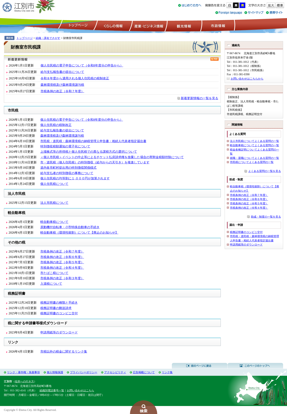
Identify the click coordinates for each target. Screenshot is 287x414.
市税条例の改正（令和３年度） (62, 278)
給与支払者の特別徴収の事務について (66, 173)
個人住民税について (54, 183)
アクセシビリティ (115, 372)
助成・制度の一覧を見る (266, 216)
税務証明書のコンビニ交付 (59, 313)
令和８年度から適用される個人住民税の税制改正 (75, 78)
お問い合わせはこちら (80, 390)
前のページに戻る (199, 366)
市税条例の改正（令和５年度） (62, 262)
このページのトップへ (255, 366)
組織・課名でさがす (48, 38)
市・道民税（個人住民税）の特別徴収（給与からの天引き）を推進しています (94, 162)
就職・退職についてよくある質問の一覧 (254, 158)
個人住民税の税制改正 (56, 125)
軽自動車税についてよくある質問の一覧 (254, 145)
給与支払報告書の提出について (62, 72)
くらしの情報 (112, 25)
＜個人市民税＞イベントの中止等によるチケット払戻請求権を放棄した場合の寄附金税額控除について (112, 157)
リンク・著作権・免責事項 (23, 372)
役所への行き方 (24, 381)
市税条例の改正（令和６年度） (62, 257)
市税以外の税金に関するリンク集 (63, 351)
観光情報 (183, 25)
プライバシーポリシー (83, 372)
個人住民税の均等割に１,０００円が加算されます (75, 178)
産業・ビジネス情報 (148, 25)
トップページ (77, 25)
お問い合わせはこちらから (247, 78)
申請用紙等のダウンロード (59, 332)
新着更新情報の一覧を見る (199, 98)
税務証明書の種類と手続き (59, 302)
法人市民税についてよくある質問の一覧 (254, 141)
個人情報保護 (55, 372)
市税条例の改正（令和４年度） (62, 267)
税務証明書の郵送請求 (56, 308)
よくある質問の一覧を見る (264, 171)
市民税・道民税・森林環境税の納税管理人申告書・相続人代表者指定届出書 (93, 141)
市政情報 (217, 25)
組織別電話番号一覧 (52, 390)
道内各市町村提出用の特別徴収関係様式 (68, 167)
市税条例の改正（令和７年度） (62, 91)
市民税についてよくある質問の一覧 (252, 162)
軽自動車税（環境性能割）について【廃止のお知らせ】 (79, 232)
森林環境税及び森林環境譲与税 (62, 84)
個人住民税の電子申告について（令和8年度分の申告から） (82, 65)
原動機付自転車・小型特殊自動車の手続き (70, 227)
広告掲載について (144, 372)
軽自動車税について (54, 221)
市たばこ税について (54, 273)
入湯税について (51, 283)
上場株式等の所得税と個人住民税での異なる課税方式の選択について (88, 151)
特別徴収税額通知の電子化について (65, 146)
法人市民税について (54, 202)
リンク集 (167, 372)
